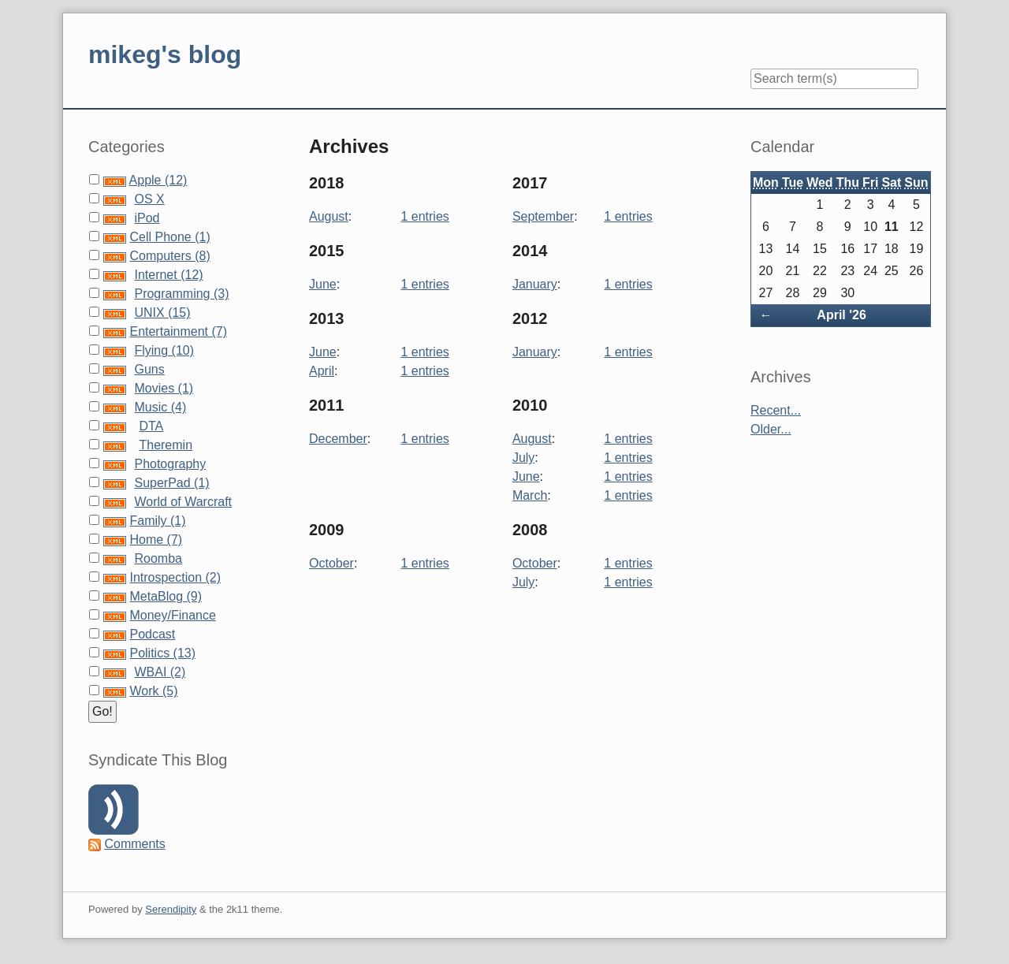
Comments (134, 843)
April (321, 371)
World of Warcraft (183, 501)
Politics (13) (162, 653)
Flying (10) (164, 350)
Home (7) (155, 539)
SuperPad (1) (171, 482)
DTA (151, 426)
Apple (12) (158, 180)
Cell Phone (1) (169, 237)
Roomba (157, 558)
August (328, 216)
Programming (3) (181, 293)
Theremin (165, 445)
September (543, 216)
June (323, 284)
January (534, 284)
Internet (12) (168, 274)
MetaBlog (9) (165, 596)
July (523, 457)
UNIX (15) (162, 312)
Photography (170, 464)
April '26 (841, 315)
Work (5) (153, 691)
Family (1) (157, 520)
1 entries (424, 216)
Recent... (775, 410)
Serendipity (170, 909)
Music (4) (160, 407)
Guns (149, 369)
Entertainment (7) (178, 331)
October (331, 563)
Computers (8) (169, 255)
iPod (146, 218)
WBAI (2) (159, 672)
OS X (149, 199)
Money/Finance (172, 615)
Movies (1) (163, 388)
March (529, 495)
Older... (770, 429)
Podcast (152, 634)
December (338, 438)
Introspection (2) (175, 577)
